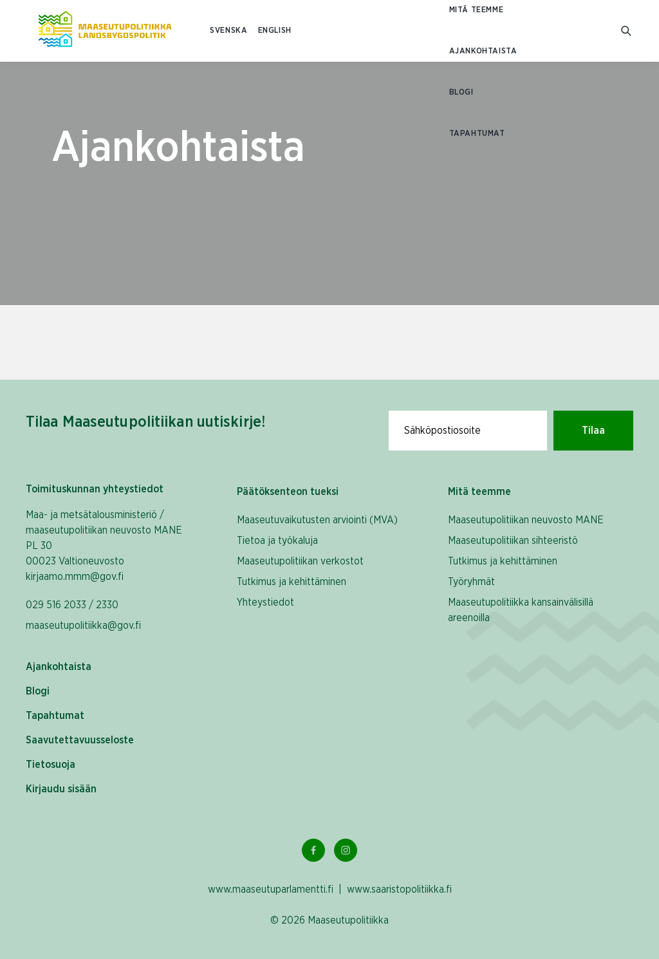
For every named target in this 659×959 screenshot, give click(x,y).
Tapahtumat (477, 133)
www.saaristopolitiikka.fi (399, 889)
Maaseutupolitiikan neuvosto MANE (526, 520)
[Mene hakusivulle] (627, 31)
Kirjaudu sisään (61, 789)
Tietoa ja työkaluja (277, 540)
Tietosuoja (50, 764)
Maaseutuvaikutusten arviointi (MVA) (317, 520)
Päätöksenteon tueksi (288, 492)
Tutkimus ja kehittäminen (291, 582)
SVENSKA (228, 30)
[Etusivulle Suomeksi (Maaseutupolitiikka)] (105, 31)
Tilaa (593, 430)
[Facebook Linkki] (313, 850)
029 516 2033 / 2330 (72, 605)
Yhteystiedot (265, 602)
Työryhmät (471, 582)
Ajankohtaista (483, 51)
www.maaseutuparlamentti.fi (270, 889)
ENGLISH (275, 30)
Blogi (461, 92)
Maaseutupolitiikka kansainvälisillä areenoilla (520, 610)
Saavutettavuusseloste (80, 740)
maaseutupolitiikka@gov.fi (83, 625)
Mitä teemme (476, 10)
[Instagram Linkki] (345, 850)
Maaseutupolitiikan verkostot (300, 561)
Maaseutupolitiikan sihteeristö (513, 540)
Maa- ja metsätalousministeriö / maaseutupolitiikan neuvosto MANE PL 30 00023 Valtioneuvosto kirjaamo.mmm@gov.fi (104, 546)
